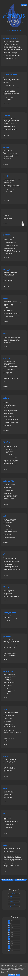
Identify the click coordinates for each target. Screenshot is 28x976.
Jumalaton (6, 116)
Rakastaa (6, 845)
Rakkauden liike (8, 481)
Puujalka (6, 147)
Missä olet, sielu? (9, 671)
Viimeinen (6, 442)
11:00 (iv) (6, 176)
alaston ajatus (13, 904)
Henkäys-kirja (13, 894)
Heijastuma (7, 235)
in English (24, 5)
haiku (11, 896)
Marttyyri (6, 269)
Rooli (5, 788)
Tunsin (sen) (7, 709)
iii (4, 554)
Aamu (5, 333)
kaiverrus (6, 358)
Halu (4, 814)
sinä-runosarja (13, 899)
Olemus (6, 756)
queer (11, 906)
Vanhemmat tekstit (7, 879)
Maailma (6, 298)
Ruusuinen (7, 637)
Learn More (11, 974)
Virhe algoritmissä (9, 613)
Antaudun (6, 398)
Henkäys (14, 15)
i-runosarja (12, 901)
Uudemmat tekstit (20, 879)
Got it (17, 974)
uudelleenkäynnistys (10, 38)
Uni (4, 516)
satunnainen (15, 30)
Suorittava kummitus (10, 75)
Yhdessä (6, 587)
